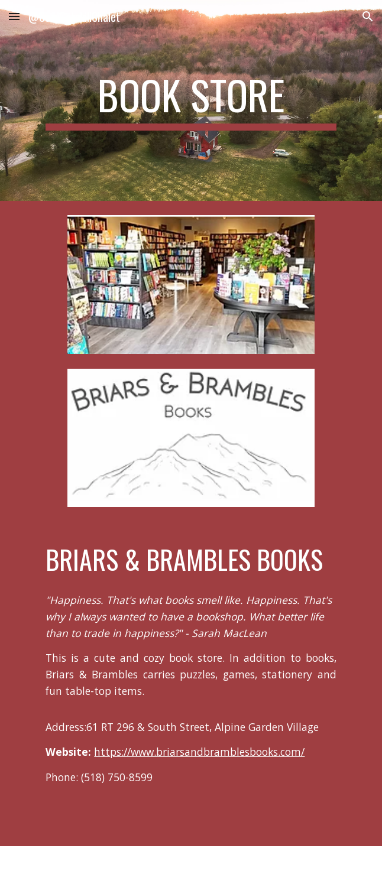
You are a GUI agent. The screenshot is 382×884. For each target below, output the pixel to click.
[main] (191, 100)
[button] (14, 16)
